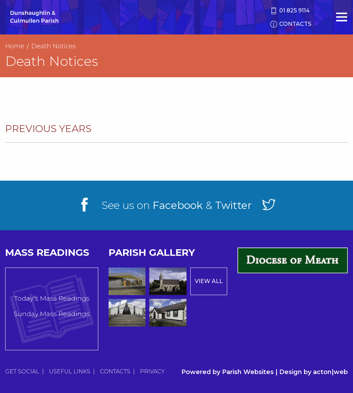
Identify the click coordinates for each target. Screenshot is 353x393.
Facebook (178, 205)
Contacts (115, 371)
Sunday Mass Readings (52, 314)
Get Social (22, 371)
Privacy (152, 371)
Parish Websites (248, 372)
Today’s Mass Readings (52, 298)
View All (209, 281)
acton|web (330, 372)
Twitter (233, 205)
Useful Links (69, 371)
